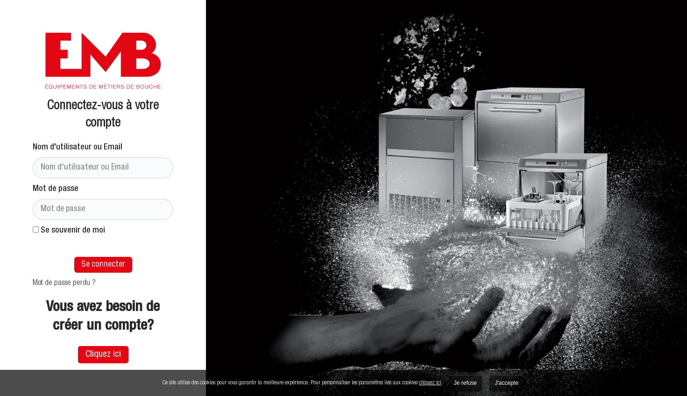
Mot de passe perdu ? (64, 283)
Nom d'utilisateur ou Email (77, 147)
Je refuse (465, 383)
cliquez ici (430, 383)
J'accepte (506, 383)
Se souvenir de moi (69, 230)
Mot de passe (55, 189)
